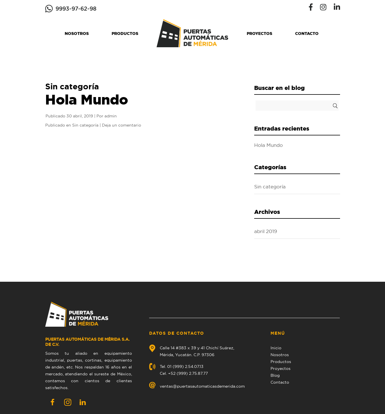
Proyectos (259, 33)
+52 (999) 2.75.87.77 (188, 373)
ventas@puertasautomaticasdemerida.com (202, 386)
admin (110, 116)
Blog (275, 375)
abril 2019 (265, 231)
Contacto (307, 33)
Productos (125, 33)
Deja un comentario (121, 125)
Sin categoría (85, 125)
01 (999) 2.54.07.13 (185, 366)
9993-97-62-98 (76, 8)
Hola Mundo (86, 99)
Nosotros (77, 33)
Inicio (276, 348)
